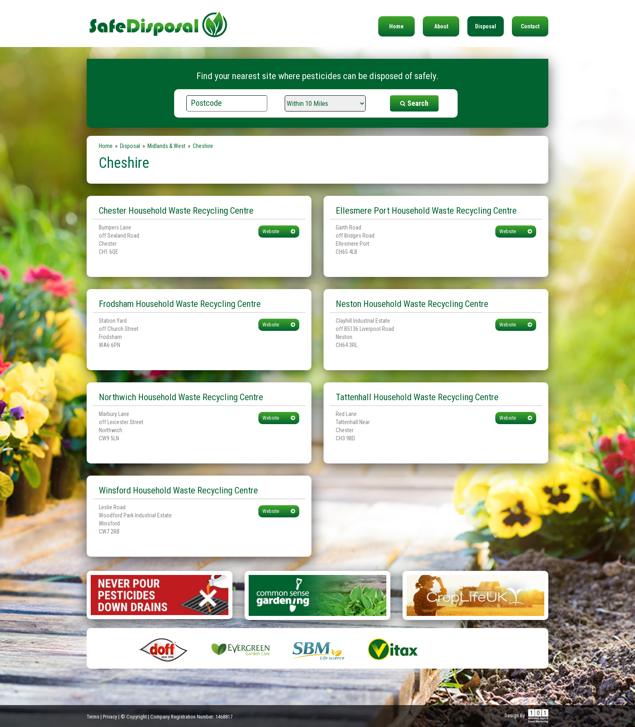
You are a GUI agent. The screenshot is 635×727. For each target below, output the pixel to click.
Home (396, 26)
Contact (530, 26)
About (441, 26)
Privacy (110, 717)
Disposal (485, 26)
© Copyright (134, 717)
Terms (93, 717)
